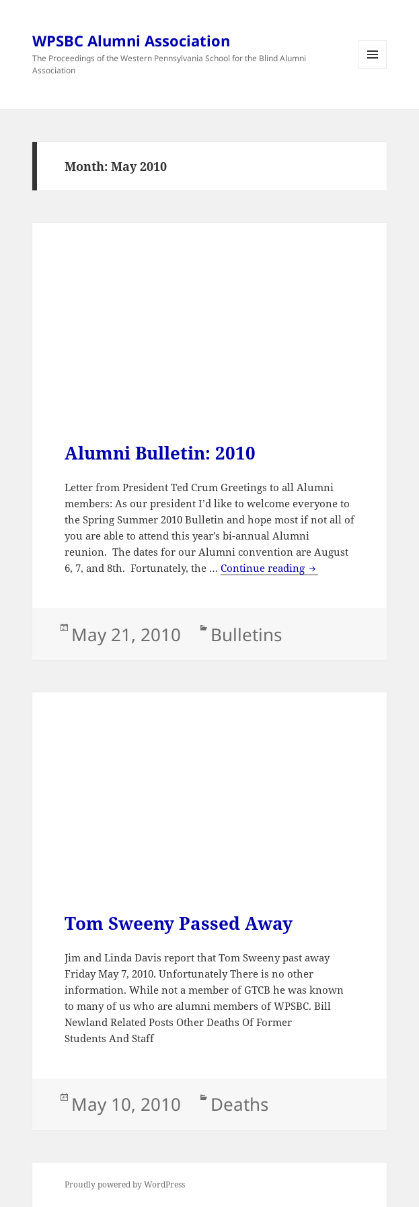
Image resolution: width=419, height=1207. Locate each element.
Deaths (239, 1104)
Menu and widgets (373, 68)
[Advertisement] (209, 348)
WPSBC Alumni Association (131, 40)
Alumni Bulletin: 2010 (160, 453)
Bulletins (246, 634)
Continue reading (269, 568)
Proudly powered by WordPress (125, 1184)
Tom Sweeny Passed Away (179, 923)
